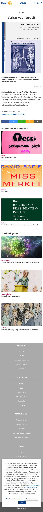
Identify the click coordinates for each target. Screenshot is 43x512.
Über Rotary (21, 345)
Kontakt (21, 383)
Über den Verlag (21, 396)
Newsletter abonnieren (21, 437)
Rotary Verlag (21, 377)
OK (22, 502)
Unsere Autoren (21, 420)
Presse (21, 369)
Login (21, 452)
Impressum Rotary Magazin (22, 433)
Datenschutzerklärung (29, 487)
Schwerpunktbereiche (21, 360)
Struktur (21, 356)
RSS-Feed (22, 429)
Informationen (34, 485)
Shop (21, 388)
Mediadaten (21, 401)
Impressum (21, 508)
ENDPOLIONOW (21, 364)
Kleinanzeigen (21, 392)
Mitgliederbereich (21, 456)
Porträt (21, 351)
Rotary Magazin (21, 414)
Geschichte (21, 405)
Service (21, 446)
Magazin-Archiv (21, 424)
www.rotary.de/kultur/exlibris (12, 114)
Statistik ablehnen (31, 499)
